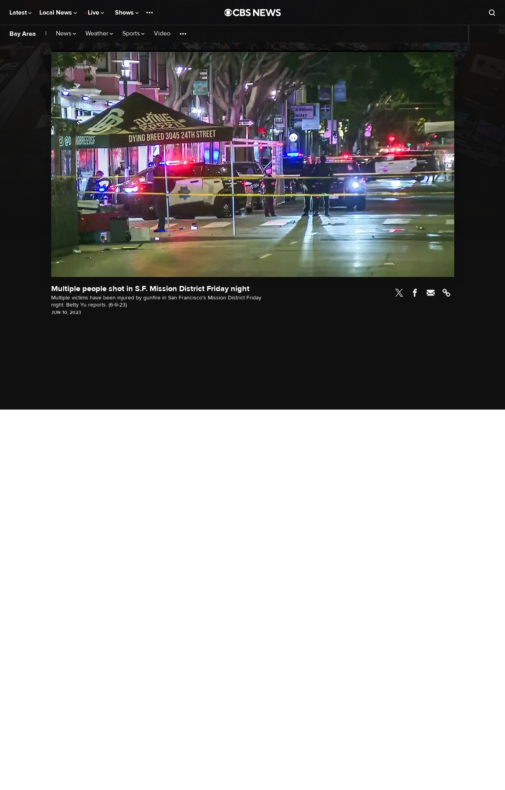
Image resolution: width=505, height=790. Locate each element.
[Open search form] (492, 12)
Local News (58, 12)
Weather (99, 33)
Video (162, 33)
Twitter (399, 293)
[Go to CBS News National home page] (252, 13)
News (66, 33)
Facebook (415, 293)
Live (96, 13)
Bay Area (22, 34)
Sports (133, 33)
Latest (20, 12)
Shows (127, 12)
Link (446, 293)
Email (431, 293)
